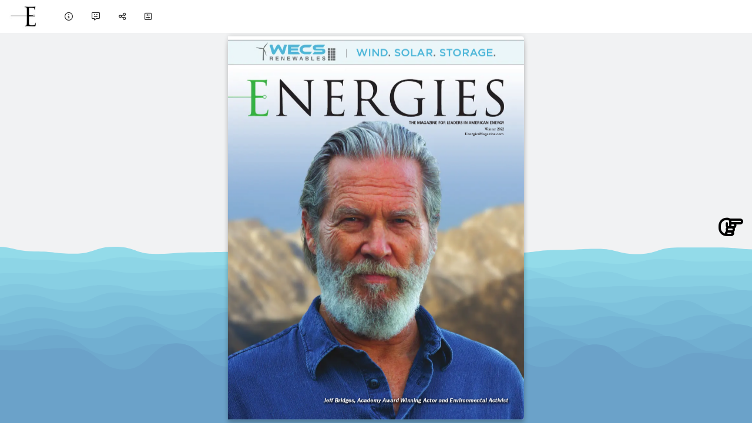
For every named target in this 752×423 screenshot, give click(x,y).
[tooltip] (68, 16)
